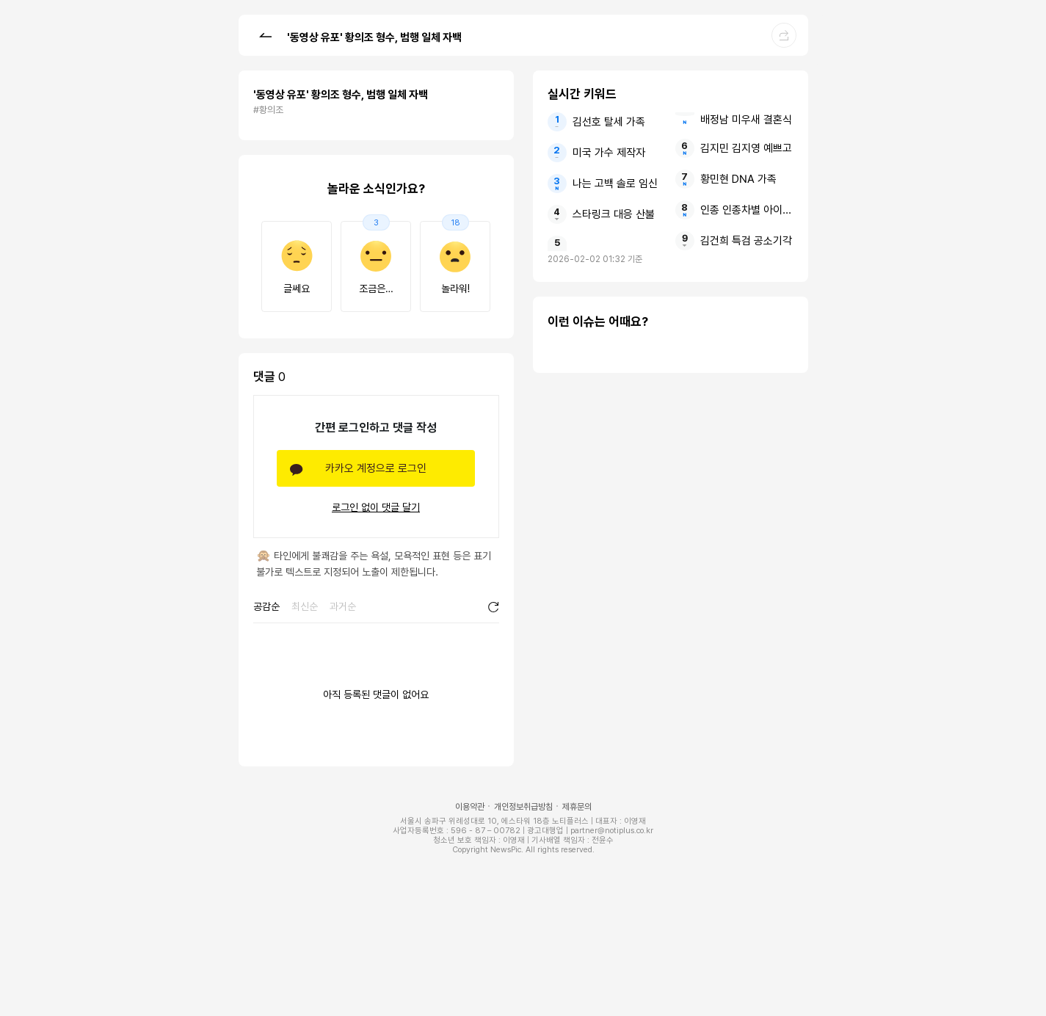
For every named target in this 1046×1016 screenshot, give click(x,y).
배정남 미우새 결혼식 (746, 119)
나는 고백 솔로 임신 (615, 183)
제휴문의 (577, 807)
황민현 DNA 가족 (738, 179)
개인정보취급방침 (523, 807)
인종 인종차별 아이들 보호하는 (746, 210)
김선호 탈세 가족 (609, 121)
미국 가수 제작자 (609, 152)
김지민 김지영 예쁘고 (746, 148)
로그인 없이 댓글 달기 (376, 507)
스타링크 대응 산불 (614, 214)
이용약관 (469, 807)
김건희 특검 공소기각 (746, 240)
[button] (265, 34)
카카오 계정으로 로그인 (375, 468)
